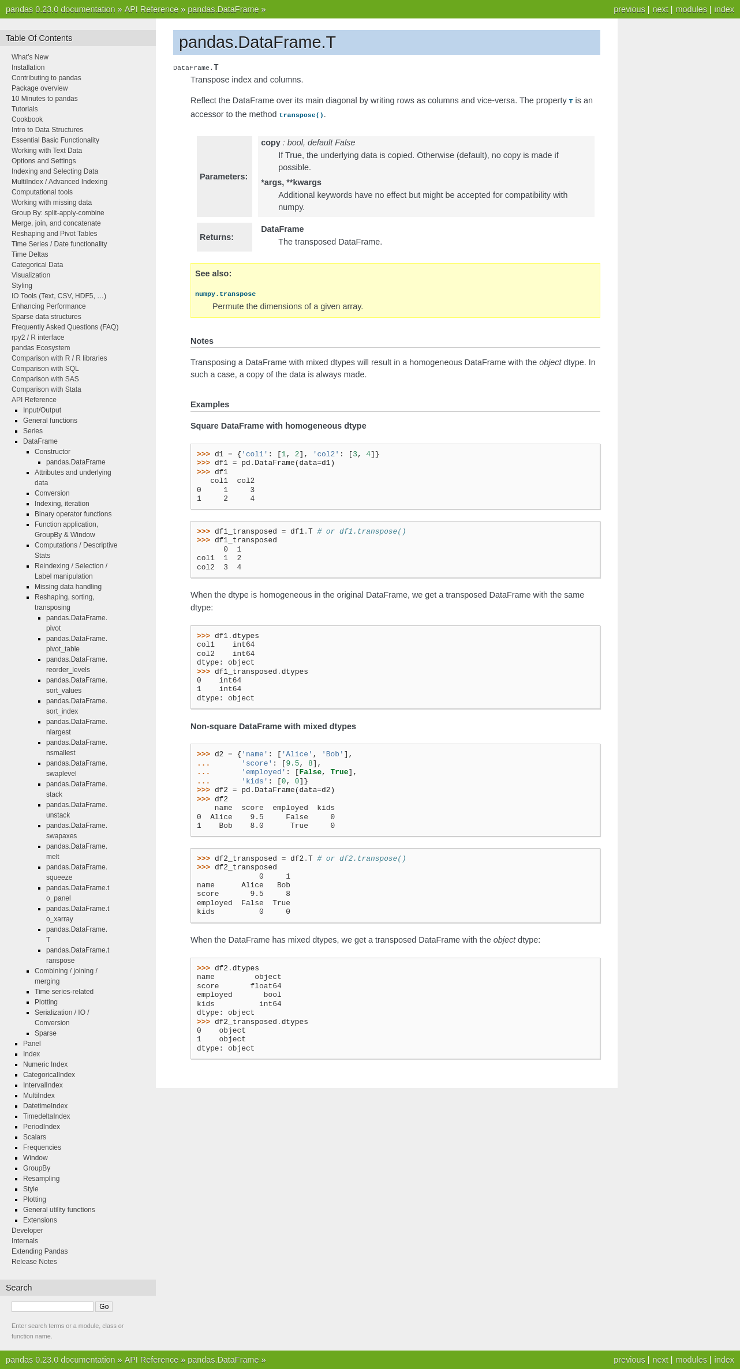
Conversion (52, 493)
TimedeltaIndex (46, 1116)
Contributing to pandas (46, 78)
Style (31, 1189)
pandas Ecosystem (41, 348)
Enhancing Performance (49, 306)
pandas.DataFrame (223, 9)
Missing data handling (68, 587)
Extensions (40, 1220)
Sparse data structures (46, 317)
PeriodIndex (41, 1127)
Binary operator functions (73, 514)
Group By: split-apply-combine (58, 213)
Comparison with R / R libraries (59, 358)
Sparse (46, 1033)
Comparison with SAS (45, 379)
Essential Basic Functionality (55, 140)
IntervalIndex (43, 1085)
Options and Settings (44, 161)
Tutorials (25, 109)
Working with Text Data (47, 151)
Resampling (41, 1179)
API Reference (152, 9)
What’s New (30, 57)
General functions (50, 421)
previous (629, 9)
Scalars (34, 1137)
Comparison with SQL (45, 369)
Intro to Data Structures (47, 130)
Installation (28, 67)
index (724, 9)
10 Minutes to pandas (45, 99)
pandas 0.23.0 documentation (60, 9)
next (660, 9)
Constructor (52, 452)
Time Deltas (30, 254)
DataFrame (40, 441)
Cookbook (27, 119)
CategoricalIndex (49, 1075)
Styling (22, 286)
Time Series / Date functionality (59, 244)
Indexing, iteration (62, 504)
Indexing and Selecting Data (55, 171)
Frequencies (42, 1147)
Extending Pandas (40, 1251)
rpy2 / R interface (38, 337)
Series (33, 431)
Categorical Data (37, 265)
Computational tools (42, 192)
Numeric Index (45, 1064)
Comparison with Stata (46, 389)
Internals (25, 1241)
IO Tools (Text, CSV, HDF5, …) (59, 296)
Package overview (40, 88)
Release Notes (34, 1262)
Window (35, 1158)
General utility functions (59, 1210)
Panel (32, 1044)
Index (31, 1054)
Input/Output (42, 410)
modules (691, 9)
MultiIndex (39, 1096)
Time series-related (64, 992)
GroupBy (36, 1168)
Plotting (46, 1002)
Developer (27, 1231)
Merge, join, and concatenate (56, 223)
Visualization (31, 275)
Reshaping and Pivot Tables (55, 234)
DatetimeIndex (45, 1106)
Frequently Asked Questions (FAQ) (65, 327)
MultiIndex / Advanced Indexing (59, 182)
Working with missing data (52, 202)
